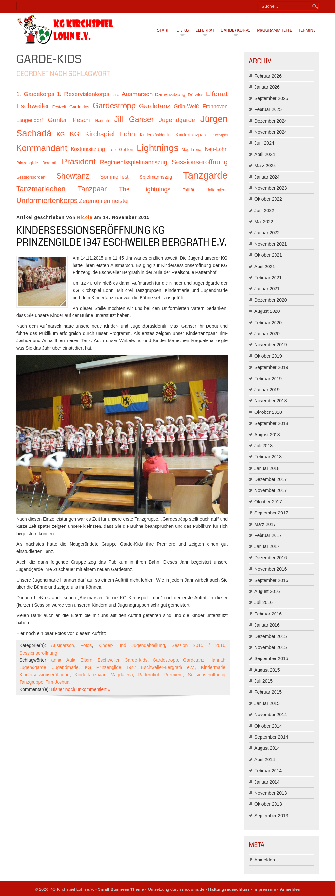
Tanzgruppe (31, 682)
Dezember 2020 (270, 300)
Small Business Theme (121, 889)
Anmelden (264, 859)
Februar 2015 (268, 692)
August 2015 (267, 669)
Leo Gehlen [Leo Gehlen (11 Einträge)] (120, 149)
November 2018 (270, 400)
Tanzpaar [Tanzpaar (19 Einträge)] (92, 189)
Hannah (217, 660)
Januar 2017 (267, 546)
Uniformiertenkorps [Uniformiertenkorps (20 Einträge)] (47, 200)
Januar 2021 (267, 288)
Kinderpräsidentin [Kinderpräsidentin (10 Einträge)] (155, 135)
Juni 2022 (264, 210)
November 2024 (270, 132)
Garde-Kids (136, 660)
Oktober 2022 (268, 199)
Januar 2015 (267, 703)
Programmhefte (274, 30)
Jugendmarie (65, 667)
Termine (307, 30)
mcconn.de (193, 889)
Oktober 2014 (268, 726)
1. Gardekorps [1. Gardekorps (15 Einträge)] (35, 94)
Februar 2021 (268, 277)
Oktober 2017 (268, 501)
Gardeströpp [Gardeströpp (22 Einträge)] (114, 105)
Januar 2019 (267, 389)
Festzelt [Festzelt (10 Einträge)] (59, 107)
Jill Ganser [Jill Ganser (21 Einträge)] (134, 119)
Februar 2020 (268, 322)
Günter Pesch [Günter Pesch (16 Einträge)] (69, 119)
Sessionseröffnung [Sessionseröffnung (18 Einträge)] (199, 162)
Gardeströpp (165, 660)
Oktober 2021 (268, 255)
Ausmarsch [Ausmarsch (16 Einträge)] (137, 94)
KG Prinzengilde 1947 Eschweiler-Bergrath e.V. (140, 667)
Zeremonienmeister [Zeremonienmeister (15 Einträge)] (104, 201)
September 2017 (271, 512)
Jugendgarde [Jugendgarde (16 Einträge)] (177, 119)
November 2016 (270, 568)
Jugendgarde (33, 667)
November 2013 (270, 793)
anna (56, 660)
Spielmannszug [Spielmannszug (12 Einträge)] (156, 177)
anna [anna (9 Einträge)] (115, 95)
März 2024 (265, 165)
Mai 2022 (263, 221)
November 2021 (270, 244)
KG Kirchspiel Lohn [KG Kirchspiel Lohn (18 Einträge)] (102, 133)
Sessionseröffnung (38, 653)
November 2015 (270, 647)
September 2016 (271, 580)
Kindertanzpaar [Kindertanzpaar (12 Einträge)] (191, 134)
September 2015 (271, 658)
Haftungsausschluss (228, 889)
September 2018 (271, 423)
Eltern (87, 660)
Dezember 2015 (270, 636)
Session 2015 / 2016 (198, 645)
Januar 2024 (267, 177)
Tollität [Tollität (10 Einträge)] (188, 190)
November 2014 (270, 714)
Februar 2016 (268, 613)
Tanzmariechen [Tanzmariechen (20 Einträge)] (41, 189)
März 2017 (265, 524)
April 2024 (264, 154)
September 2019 (271, 367)
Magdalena (122, 674)
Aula (70, 660)
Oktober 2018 (268, 412)
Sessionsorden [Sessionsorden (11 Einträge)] (31, 177)
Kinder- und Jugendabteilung (132, 645)
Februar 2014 (268, 770)
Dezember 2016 (270, 557)
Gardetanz (193, 660)
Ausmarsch (62, 645)
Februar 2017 (268, 535)
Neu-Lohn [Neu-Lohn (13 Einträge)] (216, 149)
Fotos (86, 645)
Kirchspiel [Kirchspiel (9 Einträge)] (220, 135)
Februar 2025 (268, 109)
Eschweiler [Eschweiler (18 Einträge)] (32, 105)
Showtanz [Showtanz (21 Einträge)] (72, 176)
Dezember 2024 (270, 120)
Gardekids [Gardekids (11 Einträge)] (79, 106)
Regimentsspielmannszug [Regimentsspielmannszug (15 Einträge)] (133, 162)
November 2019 (270, 344)
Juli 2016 (263, 602)
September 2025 (271, 98)
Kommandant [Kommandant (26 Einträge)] (41, 148)
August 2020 (267, 311)
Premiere (173, 674)
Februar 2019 (268, 378)
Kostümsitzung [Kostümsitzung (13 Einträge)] (88, 149)
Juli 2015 (263, 681)
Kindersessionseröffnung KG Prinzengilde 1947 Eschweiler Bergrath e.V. (121, 237)
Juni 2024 (264, 143)
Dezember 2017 (270, 479)
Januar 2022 (267, 232)
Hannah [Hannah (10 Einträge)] (102, 120)
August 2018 (267, 434)
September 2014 (271, 737)
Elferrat (204, 30)
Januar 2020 (267, 333)
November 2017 (270, 490)
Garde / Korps (235, 30)
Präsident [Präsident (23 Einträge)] (79, 161)
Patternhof (148, 674)
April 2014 (264, 759)
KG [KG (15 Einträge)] (60, 134)
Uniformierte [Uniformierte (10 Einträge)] (217, 190)
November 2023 (270, 188)
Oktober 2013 (268, 804)
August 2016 (267, 591)
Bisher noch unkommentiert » (80, 689)
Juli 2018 (263, 445)
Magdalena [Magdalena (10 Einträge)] (191, 149)
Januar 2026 (267, 87)
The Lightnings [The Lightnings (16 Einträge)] (145, 189)
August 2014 (267, 748)
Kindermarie (213, 667)
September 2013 (271, 815)
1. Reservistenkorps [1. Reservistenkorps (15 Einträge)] (83, 94)
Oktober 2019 (268, 356)
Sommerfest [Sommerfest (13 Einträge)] (114, 177)
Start (163, 30)
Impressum (264, 889)
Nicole (85, 217)
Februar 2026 (268, 76)
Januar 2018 (267, 468)
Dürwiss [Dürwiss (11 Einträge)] (195, 94)
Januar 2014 (267, 782)
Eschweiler (108, 660)
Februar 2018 (268, 456)
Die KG (182, 30)
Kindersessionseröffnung (45, 674)
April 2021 (264, 266)
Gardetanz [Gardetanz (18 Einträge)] (155, 105)
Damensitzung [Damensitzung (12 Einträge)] (170, 94)
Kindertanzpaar (90, 674)
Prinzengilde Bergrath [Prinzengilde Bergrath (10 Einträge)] (36, 163)
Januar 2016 (267, 625)
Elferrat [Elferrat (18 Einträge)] (217, 93)
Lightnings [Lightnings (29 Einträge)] (158, 147)
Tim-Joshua (58, 682)
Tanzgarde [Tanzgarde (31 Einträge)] (205, 175)
